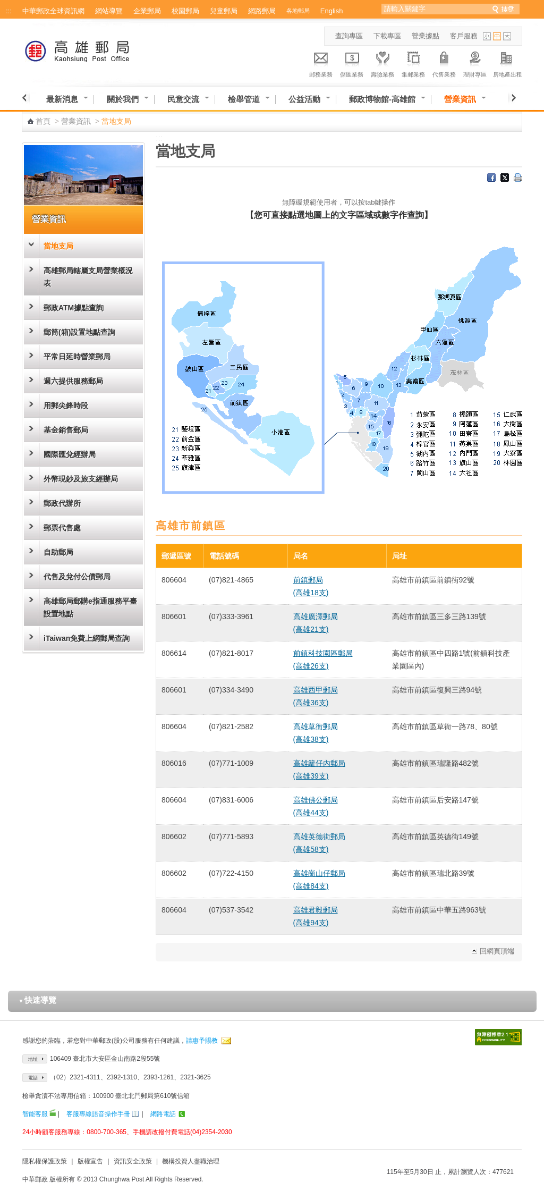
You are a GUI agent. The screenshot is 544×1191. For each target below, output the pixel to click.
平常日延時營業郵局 (77, 356)
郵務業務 (321, 63)
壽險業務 (382, 63)
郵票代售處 (62, 527)
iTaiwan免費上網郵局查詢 (87, 638)
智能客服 (35, 1114)
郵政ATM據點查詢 (74, 307)
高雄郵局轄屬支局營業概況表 (88, 277)
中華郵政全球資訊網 (53, 11)
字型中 (497, 36)
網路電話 (163, 1114)
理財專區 (475, 63)
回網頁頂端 (497, 951)
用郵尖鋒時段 (66, 405)
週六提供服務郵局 (73, 381)
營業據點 (425, 36)
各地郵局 (298, 10)
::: (9, 11)
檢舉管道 (244, 99)
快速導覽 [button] (38, 999)
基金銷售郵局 (66, 430)
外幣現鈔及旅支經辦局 (81, 479)
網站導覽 (109, 11)
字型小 (487, 36)
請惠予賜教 (202, 1040)
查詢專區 (349, 36)
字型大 (507, 36)
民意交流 (183, 99)
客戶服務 (464, 36)
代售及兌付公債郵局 (77, 576)
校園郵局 (185, 11)
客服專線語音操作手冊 (98, 1114)
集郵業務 (413, 63)
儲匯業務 (351, 63)
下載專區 (387, 36)
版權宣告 (90, 1161)
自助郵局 (58, 552)
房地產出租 (507, 63)
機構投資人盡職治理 (190, 1161)
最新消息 (62, 99)
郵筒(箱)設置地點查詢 (79, 332)
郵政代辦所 (62, 503)
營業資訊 (460, 99)
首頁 (43, 121)
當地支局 (58, 246)
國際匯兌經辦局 (70, 454)
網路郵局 (262, 11)
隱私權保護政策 (44, 1161)
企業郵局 (147, 11)
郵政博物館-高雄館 (382, 99)
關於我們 (123, 99)
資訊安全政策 (133, 1161)
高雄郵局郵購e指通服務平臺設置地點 (90, 607)
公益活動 (304, 99)
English (331, 11)
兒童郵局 (223, 11)
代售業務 (444, 63)
